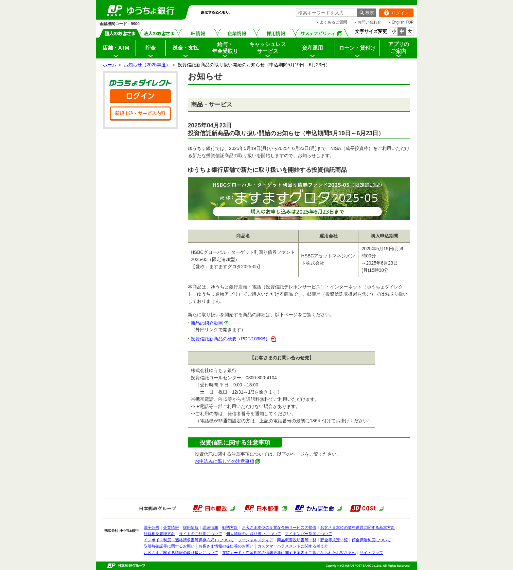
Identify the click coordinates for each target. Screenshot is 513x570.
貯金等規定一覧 (334, 540)
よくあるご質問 (333, 22)
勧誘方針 (230, 527)
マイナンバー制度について (308, 533)
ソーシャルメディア (255, 540)
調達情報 (210, 527)
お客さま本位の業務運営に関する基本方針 (357, 527)
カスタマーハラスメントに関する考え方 (292, 546)
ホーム (109, 64)
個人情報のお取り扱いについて (253, 533)
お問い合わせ (369, 22)
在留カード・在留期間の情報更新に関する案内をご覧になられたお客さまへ (289, 552)
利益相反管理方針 (159, 533)
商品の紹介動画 (210, 323)
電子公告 (151, 527)
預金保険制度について (371, 540)
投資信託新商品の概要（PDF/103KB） (233, 338)
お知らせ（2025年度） (147, 64)
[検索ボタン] (366, 12)
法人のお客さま (159, 33)
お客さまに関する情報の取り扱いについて (181, 552)
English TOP (403, 22)
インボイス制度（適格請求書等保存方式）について (189, 540)
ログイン (394, 12)
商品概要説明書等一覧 (296, 540)
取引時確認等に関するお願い (169, 546)
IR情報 (198, 33)
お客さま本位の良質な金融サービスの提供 (279, 527)
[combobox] (326, 12)
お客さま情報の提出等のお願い (226, 546)
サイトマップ (371, 552)
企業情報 (237, 33)
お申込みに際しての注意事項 (227, 461)
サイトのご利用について (200, 533)
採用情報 (276, 33)
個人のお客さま (120, 33)
